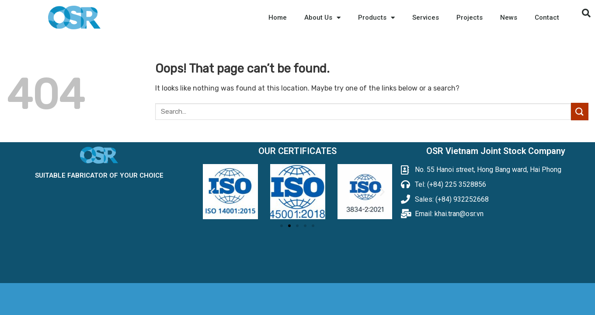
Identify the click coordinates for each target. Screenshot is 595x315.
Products (376, 17)
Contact (547, 17)
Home (277, 17)
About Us (322, 17)
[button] (281, 225)
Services (425, 17)
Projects (469, 17)
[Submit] (579, 111)
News (508, 17)
